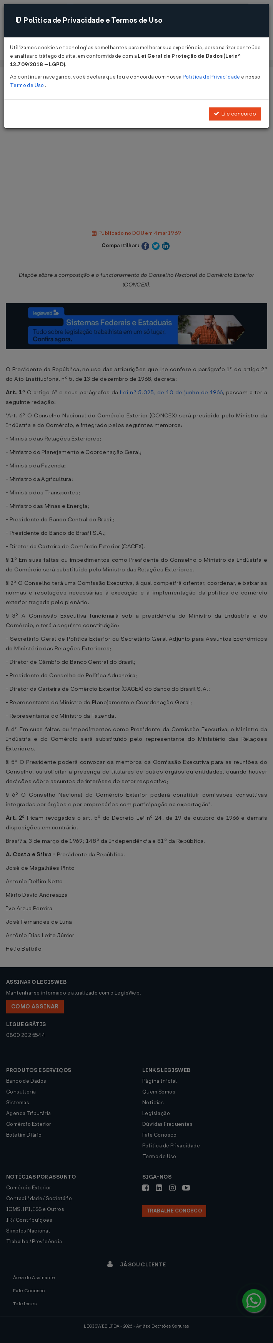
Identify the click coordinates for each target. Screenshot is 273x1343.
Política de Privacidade (212, 77)
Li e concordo (235, 113)
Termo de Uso (27, 85)
